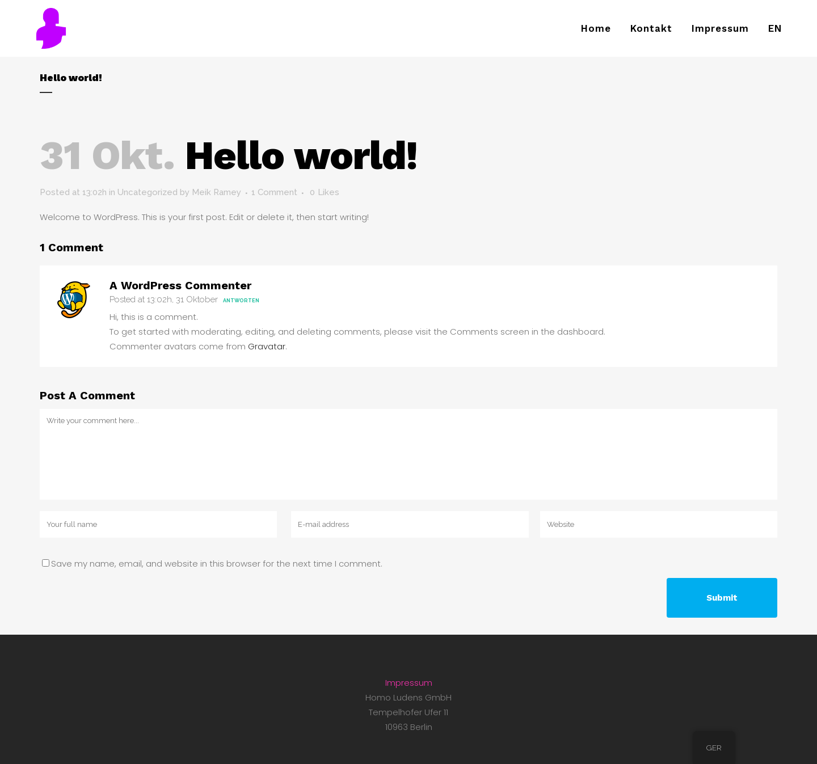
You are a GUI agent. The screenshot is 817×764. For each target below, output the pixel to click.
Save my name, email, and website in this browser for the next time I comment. (216, 563)
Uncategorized (147, 192)
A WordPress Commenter (180, 285)
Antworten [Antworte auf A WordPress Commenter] (241, 300)
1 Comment (274, 192)
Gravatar (266, 346)
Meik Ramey (216, 192)
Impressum (408, 683)
